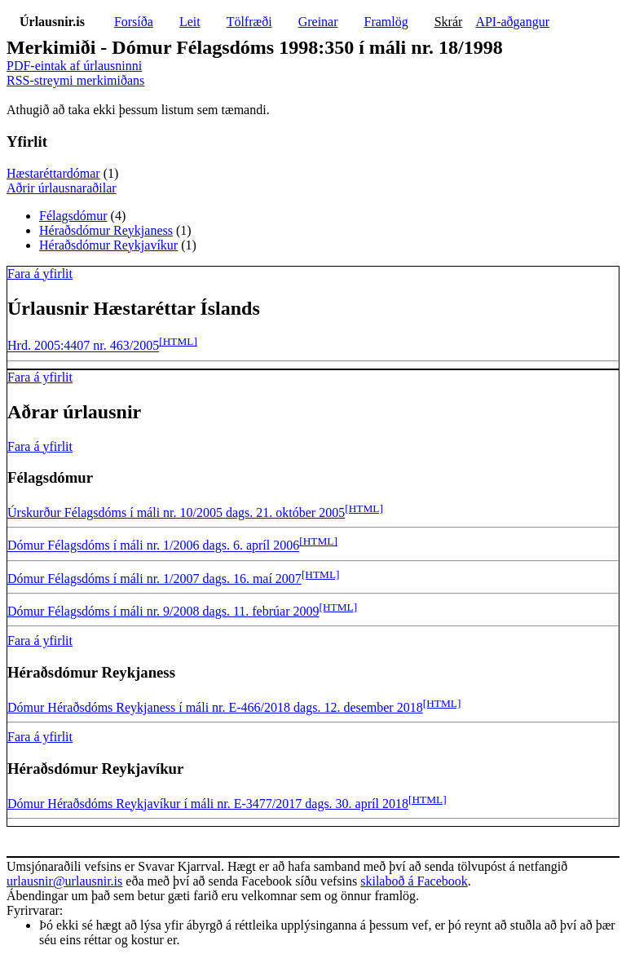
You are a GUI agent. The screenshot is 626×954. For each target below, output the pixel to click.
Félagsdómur (73, 216)
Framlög (386, 22)
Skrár (448, 22)
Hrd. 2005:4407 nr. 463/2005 (83, 346)
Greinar (318, 22)
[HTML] (178, 341)
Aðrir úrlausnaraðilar (62, 188)
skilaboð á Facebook (414, 881)
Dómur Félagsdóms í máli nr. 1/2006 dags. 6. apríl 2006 (153, 546)
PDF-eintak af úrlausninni (74, 66)
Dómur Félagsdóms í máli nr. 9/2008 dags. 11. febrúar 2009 (163, 611)
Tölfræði (249, 22)
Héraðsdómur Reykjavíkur (108, 245)
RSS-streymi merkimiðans (75, 80)
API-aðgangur (512, 22)
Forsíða (133, 22)
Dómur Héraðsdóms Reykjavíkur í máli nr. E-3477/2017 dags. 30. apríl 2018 (207, 803)
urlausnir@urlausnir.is (64, 881)
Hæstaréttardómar (53, 173)
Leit (190, 22)
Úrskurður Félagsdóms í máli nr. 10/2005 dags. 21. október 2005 (176, 512)
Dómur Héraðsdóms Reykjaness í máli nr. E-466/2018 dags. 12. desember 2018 (215, 707)
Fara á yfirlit (40, 273)
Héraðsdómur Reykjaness (106, 230)
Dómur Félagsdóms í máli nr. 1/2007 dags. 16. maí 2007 (154, 578)
